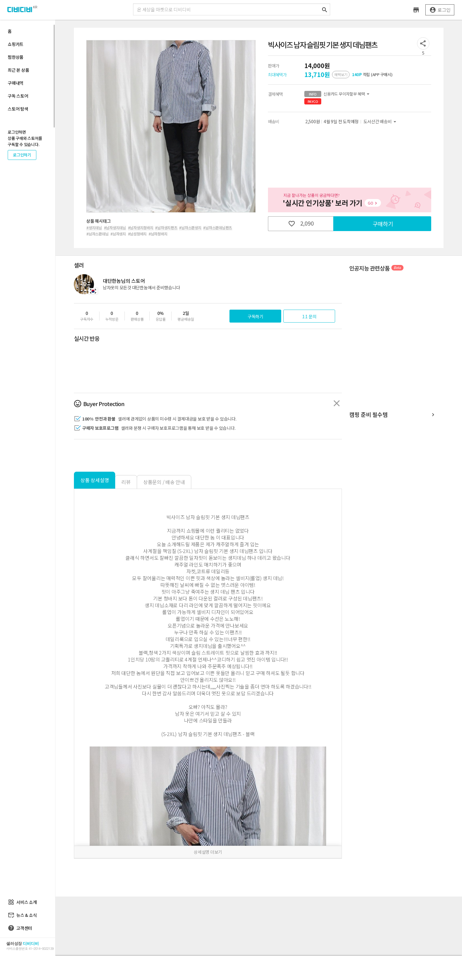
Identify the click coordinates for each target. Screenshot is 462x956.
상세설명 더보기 (208, 852)
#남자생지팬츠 (166, 227)
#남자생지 (118, 233)
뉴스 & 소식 (22, 915)
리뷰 (126, 482)
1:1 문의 (309, 316)
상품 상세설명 (94, 480)
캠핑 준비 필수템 (392, 415)
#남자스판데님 (97, 233)
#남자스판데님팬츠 (217, 227)
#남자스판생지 (190, 227)
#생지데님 (94, 227)
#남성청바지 (137, 233)
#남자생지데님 (115, 227)
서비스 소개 (22, 902)
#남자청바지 (158, 233)
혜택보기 (340, 74)
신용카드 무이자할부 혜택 (337, 94)
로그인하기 (22, 155)
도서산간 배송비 (380, 121)
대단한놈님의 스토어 (124, 280)
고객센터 (20, 928)
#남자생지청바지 (140, 227)
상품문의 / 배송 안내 (164, 482)
